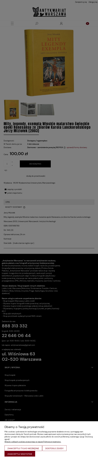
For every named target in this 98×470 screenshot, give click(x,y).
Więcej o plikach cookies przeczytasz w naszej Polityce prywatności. (32, 442)
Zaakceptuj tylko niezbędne (23, 448)
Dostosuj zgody (54, 448)
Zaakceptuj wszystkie (19, 454)
